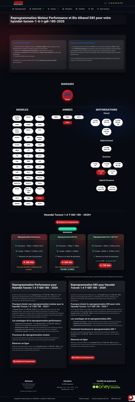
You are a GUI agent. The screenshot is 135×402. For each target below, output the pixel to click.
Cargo (17, 124)
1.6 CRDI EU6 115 (95, 121)
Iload (39, 156)
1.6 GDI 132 (95, 165)
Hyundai (67, 95)
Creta (39, 124)
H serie (17, 145)
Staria (17, 198)
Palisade (39, 178)
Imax (17, 161)
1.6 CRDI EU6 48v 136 (106, 131)
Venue (28, 203)
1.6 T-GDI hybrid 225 (101, 188)
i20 (40, 150)
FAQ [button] (91, 9)
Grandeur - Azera (40, 138)
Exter (39, 130)
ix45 (40, 167)
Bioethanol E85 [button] (36, 9)
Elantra (28, 130)
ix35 (28, 167)
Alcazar (28, 117)
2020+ (67, 122)
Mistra (28, 178)
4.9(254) (116, 3)
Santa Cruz (17, 183)
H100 (28, 145)
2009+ (67, 117)
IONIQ (28, 161)
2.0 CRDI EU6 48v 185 (117, 122)
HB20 (17, 150)
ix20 (40, 161)
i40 (28, 156)
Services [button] (53, 9)
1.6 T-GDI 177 (106, 165)
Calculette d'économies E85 (67, 229)
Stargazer (40, 189)
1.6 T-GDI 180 (101, 172)
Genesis (17, 137)
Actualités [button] (80, 9)
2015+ (79, 117)
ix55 (17, 172)
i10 (28, 150)
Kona (28, 172)
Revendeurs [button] (67, 9)
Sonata (17, 189)
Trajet (28, 198)
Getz (28, 137)
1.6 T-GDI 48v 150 (118, 165)
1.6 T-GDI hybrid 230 (112, 188)
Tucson (40, 198)
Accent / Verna (17, 118)
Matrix (17, 178)
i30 (17, 156)
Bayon (40, 117)
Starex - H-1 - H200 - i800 (28, 190)
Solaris (40, 183)
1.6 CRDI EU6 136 (106, 121)
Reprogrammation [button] (19, 9)
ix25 (17, 167)
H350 (39, 145)
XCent (39, 203)
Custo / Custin (17, 131)
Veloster (17, 203)
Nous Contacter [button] (103, 9)
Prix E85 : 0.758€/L (67, 269)
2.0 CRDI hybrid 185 (107, 148)
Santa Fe (28, 183)
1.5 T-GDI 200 (112, 172)
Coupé (28, 124)
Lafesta (40, 172)
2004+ (56, 117)
